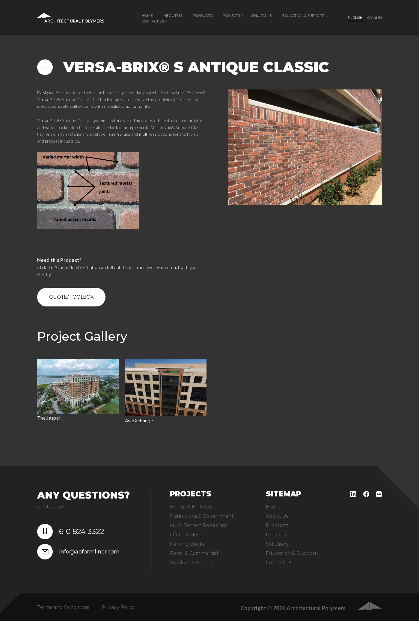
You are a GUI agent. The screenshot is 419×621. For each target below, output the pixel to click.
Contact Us (152, 21)
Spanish (374, 17)
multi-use (148, 134)
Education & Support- (303, 15)
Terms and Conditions (63, 607)
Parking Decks (187, 544)
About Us (173, 15)
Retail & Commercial (194, 553)
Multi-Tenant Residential (199, 525)
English (355, 17)
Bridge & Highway (191, 507)
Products (202, 15)
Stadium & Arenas (191, 562)
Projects (231, 15)
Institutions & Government (202, 516)
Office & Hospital (190, 535)
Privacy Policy (118, 607)
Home (147, 15)
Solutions (261, 15)
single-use (120, 134)
